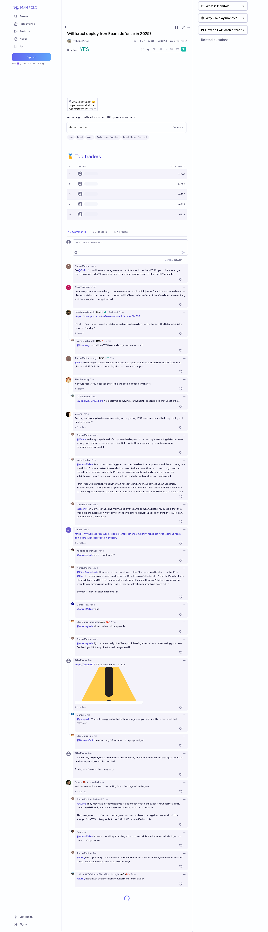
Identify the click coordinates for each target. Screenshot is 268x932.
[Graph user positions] (147, 49)
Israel (80, 137)
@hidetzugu (83, 345)
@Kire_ (81, 576)
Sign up (31, 57)
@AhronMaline (85, 464)
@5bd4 (82, 270)
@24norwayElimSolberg (90, 400)
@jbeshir (81, 508)
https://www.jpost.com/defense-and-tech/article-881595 (107, 316)
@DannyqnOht (85, 740)
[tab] (77, 232)
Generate (178, 127)
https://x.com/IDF (85, 664)
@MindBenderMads (87, 572)
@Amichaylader (85, 555)
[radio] (155, 49)
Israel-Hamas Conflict (135, 137)
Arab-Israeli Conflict (108, 137)
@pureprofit (84, 719)
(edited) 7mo (116, 312)
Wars (89, 137)
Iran (71, 137)
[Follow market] (176, 27)
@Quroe (81, 803)
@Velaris (81, 439)
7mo (93, 266)
